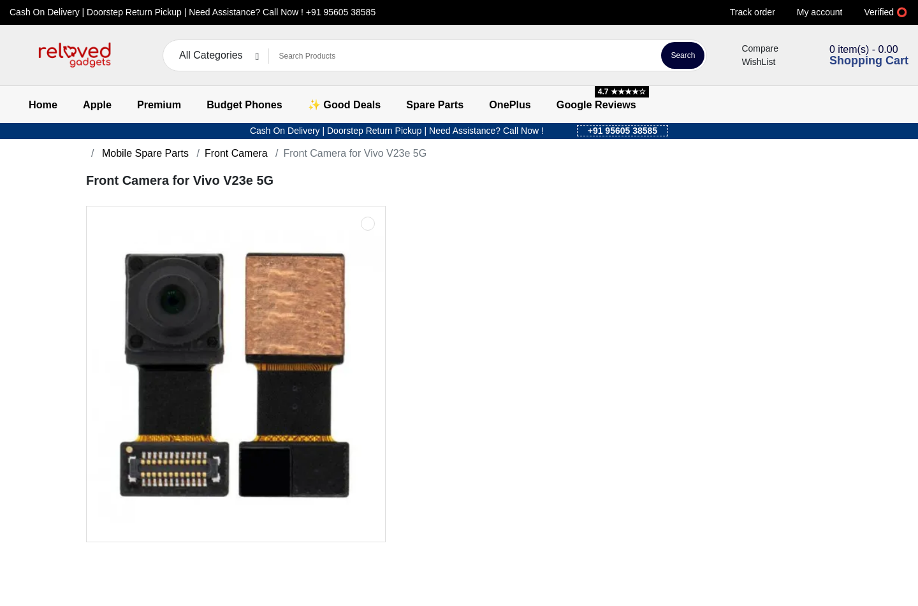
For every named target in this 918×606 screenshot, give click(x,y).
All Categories (211, 55)
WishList (750, 62)
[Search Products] (463, 56)
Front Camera (236, 153)
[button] (18, 56)
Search (683, 55)
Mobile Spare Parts (144, 153)
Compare (752, 48)
